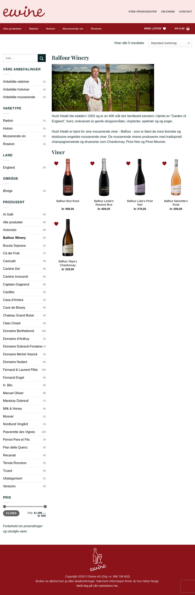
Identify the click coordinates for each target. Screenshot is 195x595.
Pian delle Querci (15, 447)
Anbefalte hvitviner (16, 89)
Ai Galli (8, 214)
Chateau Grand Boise (18, 315)
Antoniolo (9, 230)
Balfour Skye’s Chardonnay (68, 263)
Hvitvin (50, 28)
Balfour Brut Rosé (67, 201)
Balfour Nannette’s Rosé (176, 202)
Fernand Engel (13, 377)
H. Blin (7, 385)
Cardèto (8, 292)
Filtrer (11, 513)
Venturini (9, 486)
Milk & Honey (12, 408)
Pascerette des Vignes (19, 432)
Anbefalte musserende (19, 97)
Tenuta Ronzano (14, 463)
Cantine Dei (11, 268)
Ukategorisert (12, 478)
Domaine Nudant (15, 362)
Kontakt (185, 11)
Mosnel (8, 416)
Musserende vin (73, 28)
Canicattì (9, 261)
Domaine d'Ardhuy (16, 338)
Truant (7, 470)
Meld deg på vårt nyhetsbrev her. (97, 585)
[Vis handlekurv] (182, 28)
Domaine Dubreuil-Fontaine (22, 346)
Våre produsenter (142, 11)
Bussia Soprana (14, 245)
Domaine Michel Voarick (20, 354)
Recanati (9, 455)
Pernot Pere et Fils (16, 439)
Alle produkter (12, 28)
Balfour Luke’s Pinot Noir (140, 202)
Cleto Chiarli (11, 323)
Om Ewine (168, 11)
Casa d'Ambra (13, 300)
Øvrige (7, 191)
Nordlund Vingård (15, 424)
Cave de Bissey (14, 307)
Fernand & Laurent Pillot (20, 369)
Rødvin (33, 28)
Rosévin (96, 28)
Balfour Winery (14, 237)
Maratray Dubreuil (15, 400)
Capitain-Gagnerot (16, 284)
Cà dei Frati (11, 253)
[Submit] (42, 58)
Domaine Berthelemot (18, 331)
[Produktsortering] (170, 43)
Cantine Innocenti (15, 276)
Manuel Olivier (13, 393)
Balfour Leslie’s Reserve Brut (104, 202)
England (9, 167)
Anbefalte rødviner (16, 81)
